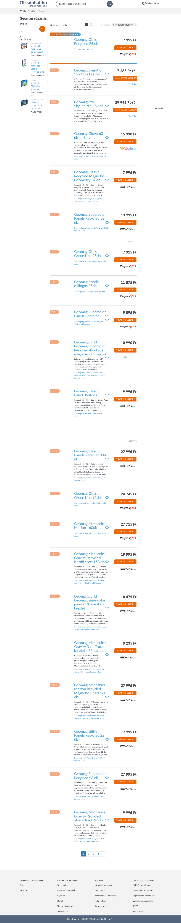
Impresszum (100, 906)
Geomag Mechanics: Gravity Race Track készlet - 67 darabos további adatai (90, 670)
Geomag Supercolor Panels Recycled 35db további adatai (88, 323)
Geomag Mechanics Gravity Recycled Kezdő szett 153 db (89, 558)
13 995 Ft (128, 215)
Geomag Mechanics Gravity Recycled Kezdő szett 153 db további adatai (89, 582)
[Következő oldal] (103, 853)
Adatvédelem (101, 901)
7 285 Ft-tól (126, 71)
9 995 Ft (129, 392)
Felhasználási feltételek (105, 896)
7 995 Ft (129, 173)
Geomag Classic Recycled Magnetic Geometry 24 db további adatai (88, 200)
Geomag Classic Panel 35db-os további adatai (89, 415)
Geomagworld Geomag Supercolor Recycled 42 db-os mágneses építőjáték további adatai (89, 375)
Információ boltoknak (143, 890)
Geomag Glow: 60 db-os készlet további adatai (90, 157)
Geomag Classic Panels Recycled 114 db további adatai (90, 479)
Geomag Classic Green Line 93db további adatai (90, 504)
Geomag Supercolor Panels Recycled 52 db (90, 218)
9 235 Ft (129, 643)
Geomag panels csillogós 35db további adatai (89, 293)
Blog (22, 885)
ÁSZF (135, 906)
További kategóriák (66, 906)
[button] (151, 3)
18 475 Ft (128, 597)
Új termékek (63, 885)
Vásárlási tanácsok (103, 885)
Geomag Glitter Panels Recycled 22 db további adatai (89, 759)
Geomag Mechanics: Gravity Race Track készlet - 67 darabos (90, 647)
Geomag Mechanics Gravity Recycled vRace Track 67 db (89, 816)
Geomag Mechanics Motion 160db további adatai (91, 535)
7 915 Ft (129, 40)
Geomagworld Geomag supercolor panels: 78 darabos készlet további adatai (90, 628)
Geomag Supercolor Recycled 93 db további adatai (88, 798)
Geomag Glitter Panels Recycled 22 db (89, 735)
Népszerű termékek (66, 890)
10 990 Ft (128, 343)
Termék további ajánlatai (83, 49)
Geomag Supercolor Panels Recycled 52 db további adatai (91, 229)
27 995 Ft (128, 452)
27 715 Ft (128, 524)
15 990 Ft (128, 134)
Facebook (24, 890)
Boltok (60, 901)
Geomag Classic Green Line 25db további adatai (90, 262)
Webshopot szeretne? (143, 901)
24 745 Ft (128, 494)
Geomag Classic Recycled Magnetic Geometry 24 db (89, 176)
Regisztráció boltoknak (143, 896)
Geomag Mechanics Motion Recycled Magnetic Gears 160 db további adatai (89, 717)
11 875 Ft (128, 282)
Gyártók (61, 896)
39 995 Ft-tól (125, 103)
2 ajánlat (132, 84)
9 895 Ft (129, 313)
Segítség (99, 890)
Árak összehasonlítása (126, 78)
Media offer (138, 912)
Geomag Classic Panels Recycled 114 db (90, 455)
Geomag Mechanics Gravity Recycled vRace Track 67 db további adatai (89, 840)
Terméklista (62, 912)
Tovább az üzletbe (125, 48)
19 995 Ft (128, 554)
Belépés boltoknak (141, 885)
